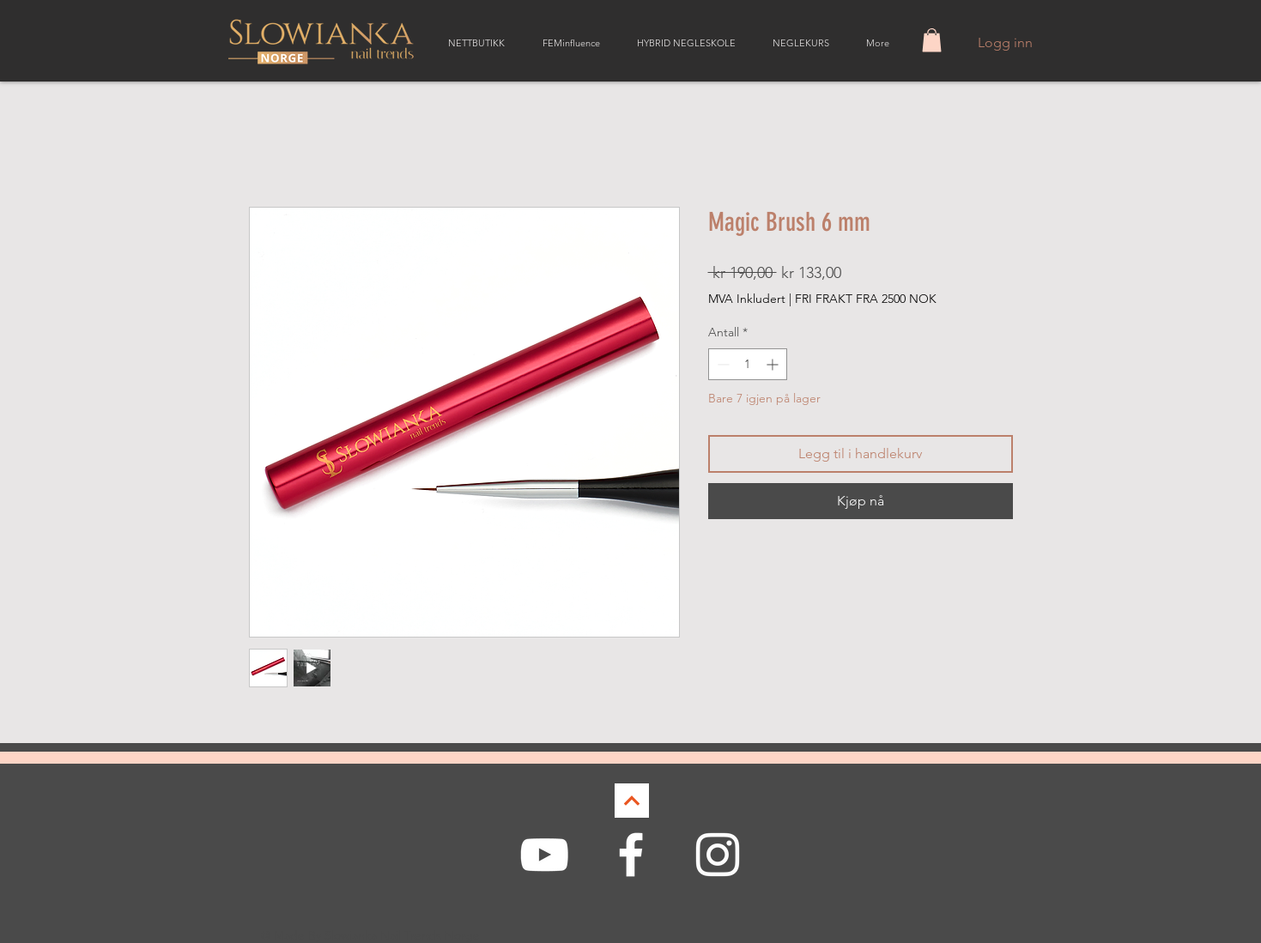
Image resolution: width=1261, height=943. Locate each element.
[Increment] (774, 364)
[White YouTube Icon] (544, 854)
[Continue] (632, 800)
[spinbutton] (747, 364)
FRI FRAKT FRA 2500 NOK (866, 298)
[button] (932, 39)
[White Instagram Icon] (717, 854)
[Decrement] (721, 364)
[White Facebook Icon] (631, 854)
